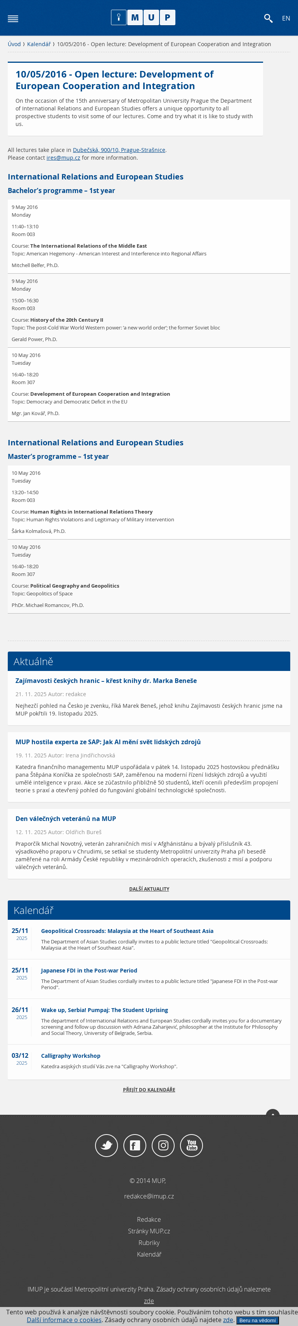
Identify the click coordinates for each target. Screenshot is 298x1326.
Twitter (106, 1145)
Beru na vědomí (257, 1320)
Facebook (134, 1145)
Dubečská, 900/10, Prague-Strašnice (119, 150)
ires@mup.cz (63, 158)
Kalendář (39, 44)
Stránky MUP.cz (149, 1231)
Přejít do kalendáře (149, 1089)
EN (286, 18)
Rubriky (149, 1242)
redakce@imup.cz (149, 1196)
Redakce (149, 1219)
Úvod (14, 44)
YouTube (191, 1145)
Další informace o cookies (64, 1320)
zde (228, 1320)
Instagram (163, 1145)
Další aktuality (149, 889)
